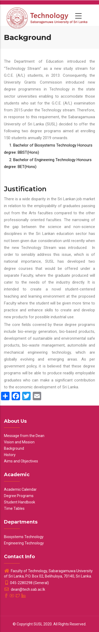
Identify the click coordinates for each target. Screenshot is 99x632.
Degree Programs (19, 496)
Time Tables (14, 508)
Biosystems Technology (24, 537)
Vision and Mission (19, 442)
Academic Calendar (20, 489)
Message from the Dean (24, 436)
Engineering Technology (24, 543)
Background (14, 448)
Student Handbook (19, 502)
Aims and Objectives (21, 461)
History (10, 455)
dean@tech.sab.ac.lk (24, 589)
